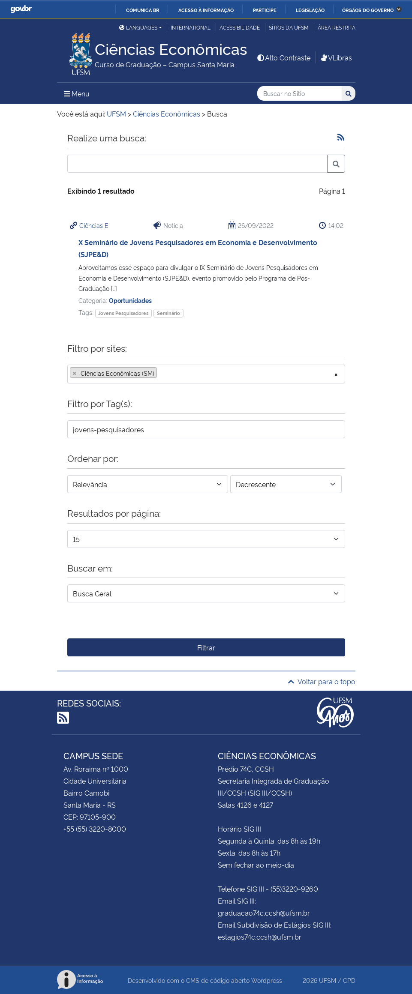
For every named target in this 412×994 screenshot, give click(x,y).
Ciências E (93, 225)
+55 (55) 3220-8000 (94, 828)
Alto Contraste (283, 57)
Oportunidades (130, 300)
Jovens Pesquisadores (123, 313)
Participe (265, 9)
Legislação (310, 9)
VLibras (335, 57)
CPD (349, 980)
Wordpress (266, 980)
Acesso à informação (206, 9)
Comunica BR (142, 9)
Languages (138, 27)
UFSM (327, 980)
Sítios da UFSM (289, 27)
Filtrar (206, 647)
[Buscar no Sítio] (299, 93)
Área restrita (336, 27)
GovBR (21, 9)
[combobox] (206, 374)
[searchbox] (161, 373)
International (191, 27)
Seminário (168, 313)
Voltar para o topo (321, 681)
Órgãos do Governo (368, 9)
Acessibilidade (240, 27)
